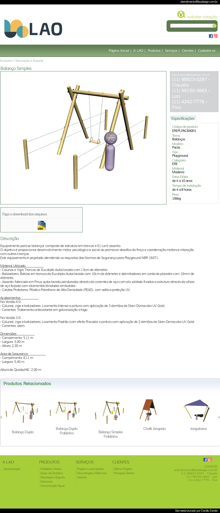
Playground (180, 156)
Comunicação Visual (52, 485)
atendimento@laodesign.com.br (191, 74)
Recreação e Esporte (29, 60)
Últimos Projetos (123, 469)
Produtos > (8, 60)
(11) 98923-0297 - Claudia (199, 473)
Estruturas (46, 481)
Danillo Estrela (209, 510)
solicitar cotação (202, 16)
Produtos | (155, 51)
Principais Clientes (124, 473)
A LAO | (139, 51)
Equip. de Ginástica (51, 473)
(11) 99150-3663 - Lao (202, 476)
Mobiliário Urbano (51, 469)
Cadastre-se (207, 51)
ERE (175, 164)
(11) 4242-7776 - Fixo (203, 480)
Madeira (178, 172)
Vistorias (81, 477)
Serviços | (172, 51)
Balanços (178, 139)
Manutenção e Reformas (91, 473)
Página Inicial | (120, 51)
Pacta (176, 147)
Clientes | (189, 51)
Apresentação (12, 469)
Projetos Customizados (90, 469)
